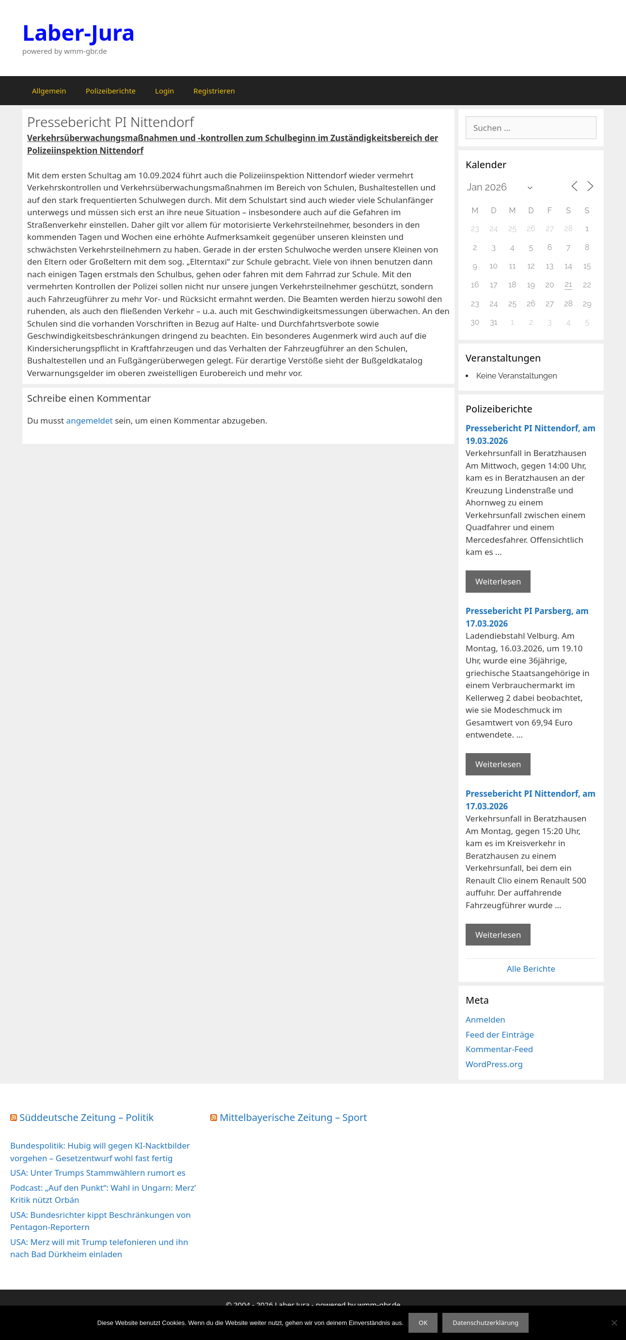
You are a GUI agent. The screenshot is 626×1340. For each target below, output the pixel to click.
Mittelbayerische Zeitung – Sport (293, 1117)
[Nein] (614, 1322)
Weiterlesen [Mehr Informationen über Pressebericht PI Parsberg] (498, 764)
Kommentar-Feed (499, 1049)
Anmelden (485, 1019)
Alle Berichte (531, 968)
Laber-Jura (78, 32)
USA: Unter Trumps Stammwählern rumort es (98, 1172)
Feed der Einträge (500, 1034)
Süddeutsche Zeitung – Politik (86, 1117)
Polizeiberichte (111, 90)
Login (164, 90)
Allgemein (49, 90)
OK (423, 1322)
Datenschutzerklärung (485, 1322)
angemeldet (89, 420)
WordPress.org (494, 1064)
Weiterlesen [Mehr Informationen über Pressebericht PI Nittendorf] (498, 581)
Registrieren (214, 90)
